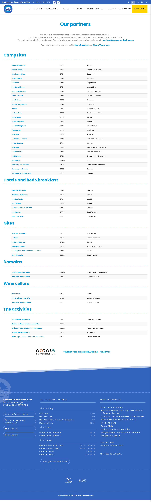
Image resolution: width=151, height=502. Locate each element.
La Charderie (17, 152)
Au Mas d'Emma (18, 246)
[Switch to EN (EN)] (133, 2)
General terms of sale (112, 447)
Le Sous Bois (17, 113)
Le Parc (15, 238)
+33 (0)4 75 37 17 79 (16, 416)
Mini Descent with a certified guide (68, 421)
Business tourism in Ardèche (115, 431)
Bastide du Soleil (19, 190)
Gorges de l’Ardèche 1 (68, 434)
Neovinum (16, 294)
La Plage (15, 147)
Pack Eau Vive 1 (68, 453)
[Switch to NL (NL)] (137, 2)
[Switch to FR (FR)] (128, 2)
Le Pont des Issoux (19, 139)
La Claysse (16, 156)
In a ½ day (46, 410)
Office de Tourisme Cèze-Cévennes (27, 328)
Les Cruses (16, 117)
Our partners (107, 444)
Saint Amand (17, 96)
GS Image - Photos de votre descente (28, 337)
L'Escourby (16, 130)
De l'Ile (14, 108)
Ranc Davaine (81, 45)
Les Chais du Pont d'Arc (21, 298)
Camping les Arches (20, 165)
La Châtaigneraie (19, 104)
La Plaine (15, 134)
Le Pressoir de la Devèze (22, 208)
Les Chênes (16, 100)
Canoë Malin (107, 428)
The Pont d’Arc (108, 424)
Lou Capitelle (17, 199)
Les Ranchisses (18, 87)
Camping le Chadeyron (21, 173)
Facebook (11, 430)
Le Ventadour (17, 143)
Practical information (112, 409)
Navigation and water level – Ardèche (120, 434)
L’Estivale (68, 415)
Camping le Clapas (20, 169)
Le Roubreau (17, 78)
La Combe (16, 160)
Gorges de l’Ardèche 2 (68, 437)
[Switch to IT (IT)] (147, 2)
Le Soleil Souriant (19, 242)
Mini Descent (68, 418)
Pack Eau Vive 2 (68, 456)
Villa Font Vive (17, 216)
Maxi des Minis (68, 424)
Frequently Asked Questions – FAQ (118, 421)
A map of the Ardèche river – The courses (122, 418)
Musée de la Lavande (20, 332)
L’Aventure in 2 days (68, 450)
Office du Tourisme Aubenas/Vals (26, 324)
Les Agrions (16, 212)
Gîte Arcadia (17, 255)
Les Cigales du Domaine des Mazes (26, 251)
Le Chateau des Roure (21, 319)
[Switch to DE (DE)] (142, 2)
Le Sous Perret (18, 121)
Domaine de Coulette (21, 276)
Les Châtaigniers (19, 91)
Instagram (11, 436)
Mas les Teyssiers (19, 233)
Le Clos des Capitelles (21, 272)
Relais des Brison (19, 74)
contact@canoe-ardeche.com (118, 40)
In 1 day (45, 429)
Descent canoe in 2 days (68, 447)
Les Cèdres (16, 203)
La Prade (15, 83)
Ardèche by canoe (110, 437)
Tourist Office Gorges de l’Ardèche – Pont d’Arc (86, 352)
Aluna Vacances (101, 45)
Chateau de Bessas (20, 195)
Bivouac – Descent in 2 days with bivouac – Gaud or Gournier (122, 413)
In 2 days (46, 442)
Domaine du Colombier (21, 302)
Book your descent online (55, 463)
